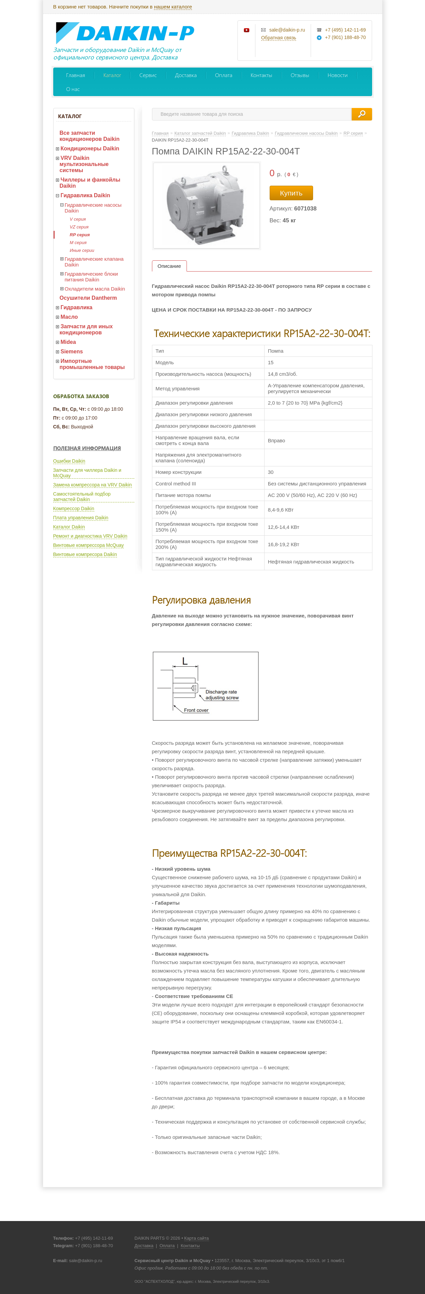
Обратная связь (278, 37)
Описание (169, 266)
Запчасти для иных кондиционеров (86, 329)
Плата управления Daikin (81, 517)
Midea (68, 342)
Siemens (72, 351)
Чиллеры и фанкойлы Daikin (90, 183)
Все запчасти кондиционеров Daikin (90, 136)
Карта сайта (196, 1238)
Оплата (223, 74)
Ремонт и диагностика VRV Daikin (90, 536)
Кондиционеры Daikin (90, 148)
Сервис (148, 74)
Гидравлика (77, 307)
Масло (69, 317)
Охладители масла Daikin (95, 289)
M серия (78, 242)
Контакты (261, 74)
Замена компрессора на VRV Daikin (92, 484)
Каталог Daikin (69, 527)
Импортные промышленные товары (92, 364)
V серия (78, 219)
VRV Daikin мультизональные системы (84, 164)
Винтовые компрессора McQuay (88, 545)
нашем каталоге (173, 7)
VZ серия (79, 226)
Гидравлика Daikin (85, 195)
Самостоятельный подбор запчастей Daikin (82, 496)
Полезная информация (87, 448)
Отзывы (300, 74)
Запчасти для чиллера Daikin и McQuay (87, 472)
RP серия (80, 234)
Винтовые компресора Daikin (85, 554)
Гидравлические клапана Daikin (94, 261)
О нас (73, 88)
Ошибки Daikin (69, 461)
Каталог (112, 74)
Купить (291, 193)
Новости (338, 74)
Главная (75, 74)
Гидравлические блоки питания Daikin (91, 276)
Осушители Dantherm (88, 298)
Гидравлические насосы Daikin (93, 208)
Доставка (186, 74)
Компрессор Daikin (73, 508)
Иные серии (82, 250)
